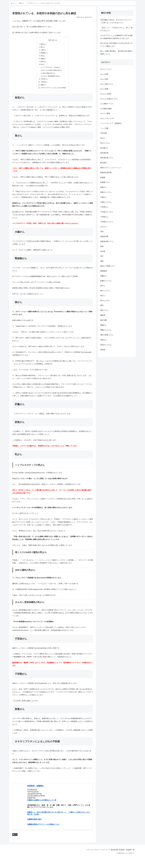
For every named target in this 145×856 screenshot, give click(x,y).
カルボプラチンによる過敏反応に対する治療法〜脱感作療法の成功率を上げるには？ (116, 37)
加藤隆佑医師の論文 (34, 819)
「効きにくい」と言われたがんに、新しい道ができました (116, 29)
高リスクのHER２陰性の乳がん (52, 70)
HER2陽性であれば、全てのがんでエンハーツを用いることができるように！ (116, 21)
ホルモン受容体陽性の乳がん (51, 76)
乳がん (43, 64)
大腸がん (43, 50)
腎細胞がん (44, 53)
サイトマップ (103, 850)
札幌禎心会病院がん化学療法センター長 (41, 800)
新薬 (15, 834)
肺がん (43, 56)
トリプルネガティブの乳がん (51, 67)
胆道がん (43, 61)
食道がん (43, 44)
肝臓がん (43, 58)
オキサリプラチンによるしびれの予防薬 (53, 88)
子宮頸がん (44, 82)
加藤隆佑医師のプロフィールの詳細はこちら (43, 824)
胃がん (43, 47)
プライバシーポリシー (89, 850)
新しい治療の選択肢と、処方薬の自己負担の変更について (116, 52)
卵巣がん (43, 85)
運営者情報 (112, 850)
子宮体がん (44, 79)
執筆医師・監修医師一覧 (126, 850)
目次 (50, 40)
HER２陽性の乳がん (48, 73)
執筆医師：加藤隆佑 (35, 786)
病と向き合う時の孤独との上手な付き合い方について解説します (116, 44)
